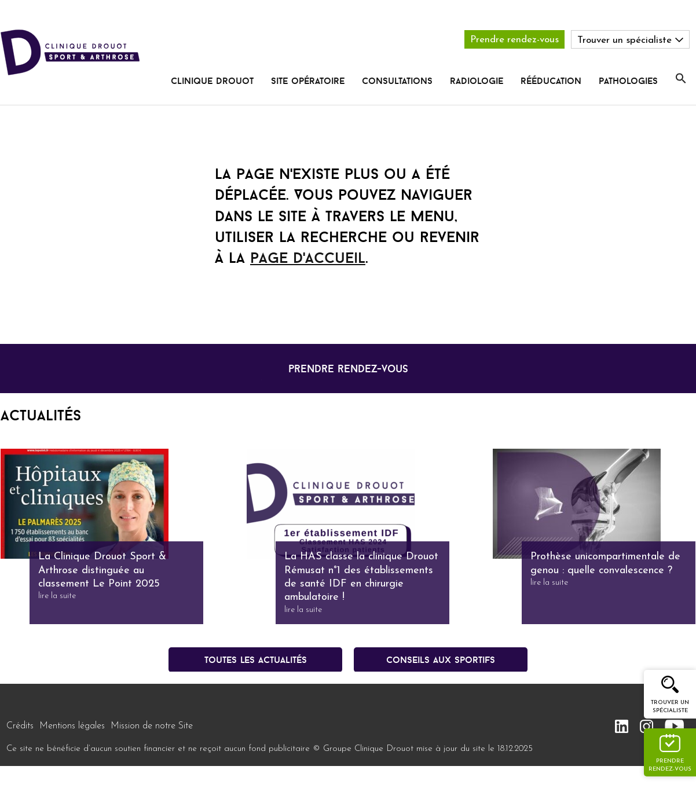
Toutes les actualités (255, 659)
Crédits (20, 726)
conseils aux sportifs (440, 659)
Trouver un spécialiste (670, 706)
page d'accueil (307, 257)
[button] (681, 78)
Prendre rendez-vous (514, 40)
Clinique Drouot (212, 80)
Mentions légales (72, 726)
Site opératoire (308, 80)
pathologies (628, 80)
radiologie (476, 80)
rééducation (551, 80)
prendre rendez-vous (348, 368)
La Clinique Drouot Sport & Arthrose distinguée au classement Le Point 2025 (102, 570)
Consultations (397, 80)
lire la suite (57, 596)
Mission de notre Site (152, 726)
